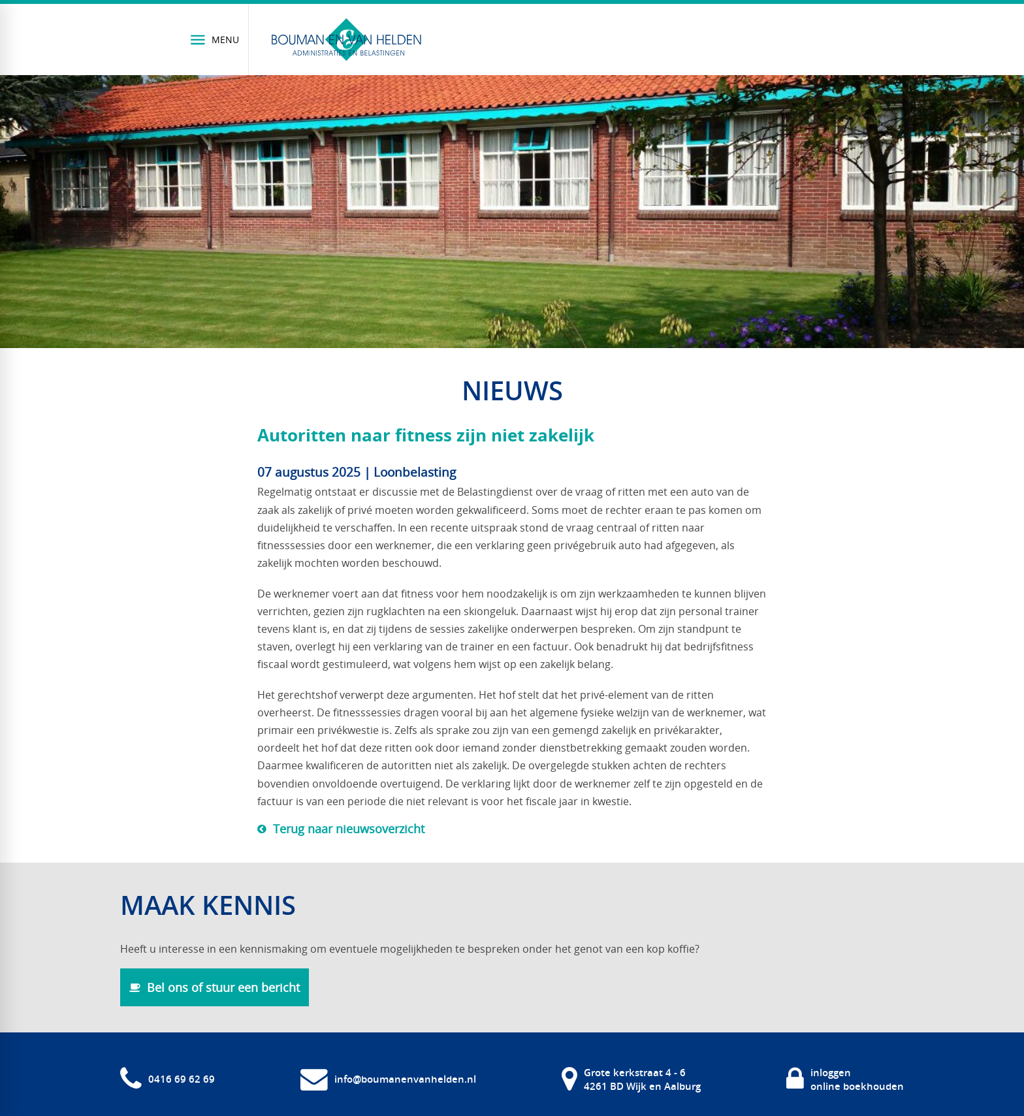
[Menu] (215, 39)
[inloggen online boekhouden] (845, 1079)
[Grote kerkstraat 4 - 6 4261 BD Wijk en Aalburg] (631, 1079)
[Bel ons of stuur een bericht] (214, 987)
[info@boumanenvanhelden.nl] (388, 1079)
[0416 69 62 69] (167, 1079)
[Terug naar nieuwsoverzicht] (340, 829)
